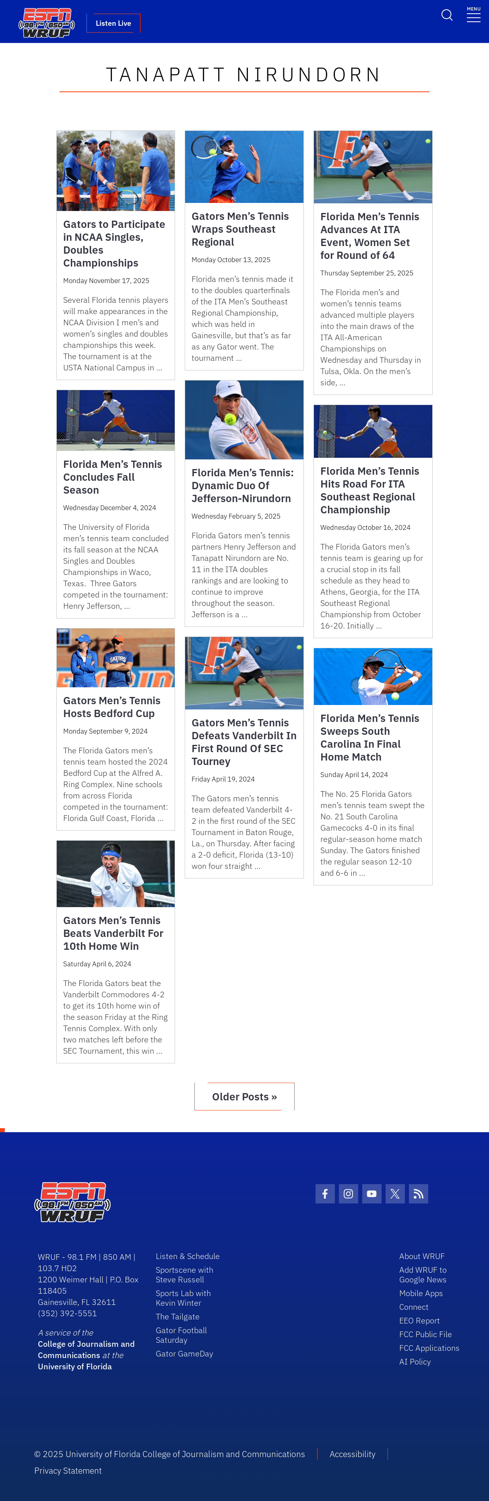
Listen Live (113, 23)
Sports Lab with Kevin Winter (183, 1298)
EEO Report (419, 1320)
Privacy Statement (68, 1470)
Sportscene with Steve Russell (184, 1274)
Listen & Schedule (188, 1256)
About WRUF (422, 1256)
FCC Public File (425, 1334)
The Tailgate (178, 1316)
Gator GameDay (184, 1353)
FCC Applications (429, 1347)
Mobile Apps (421, 1293)
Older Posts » (244, 1096)
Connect (414, 1306)
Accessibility (353, 1454)
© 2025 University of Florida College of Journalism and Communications (169, 1454)
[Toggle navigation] (473, 14)
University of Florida (75, 1366)
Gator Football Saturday (181, 1335)
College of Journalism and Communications (86, 1349)
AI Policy (415, 1361)
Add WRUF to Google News (423, 1274)
